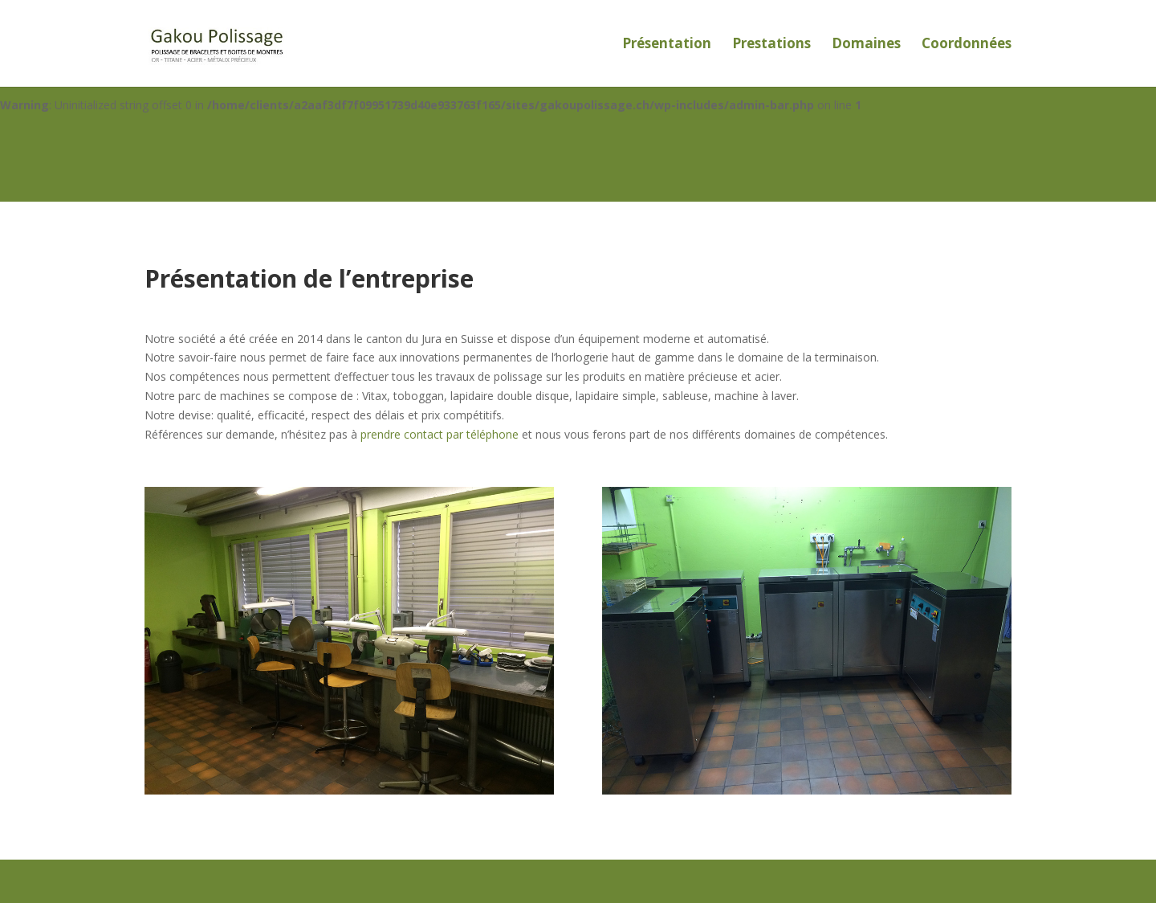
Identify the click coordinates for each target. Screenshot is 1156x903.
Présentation (666, 45)
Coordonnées (967, 45)
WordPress (408, 881)
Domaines (866, 45)
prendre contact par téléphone (439, 434)
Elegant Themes (247, 881)
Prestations (771, 45)
